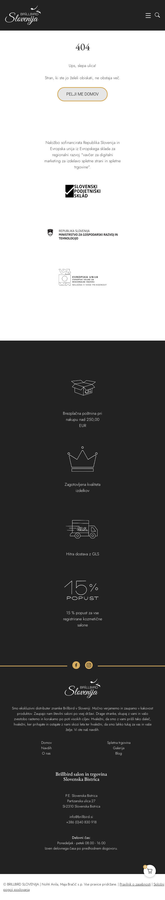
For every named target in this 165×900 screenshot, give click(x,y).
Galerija (118, 747)
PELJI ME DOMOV (82, 94)
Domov (46, 742)
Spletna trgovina (118, 742)
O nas (46, 753)
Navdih (46, 747)
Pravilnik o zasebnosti (135, 884)
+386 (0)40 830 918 (81, 822)
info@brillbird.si (81, 816)
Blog (118, 753)
